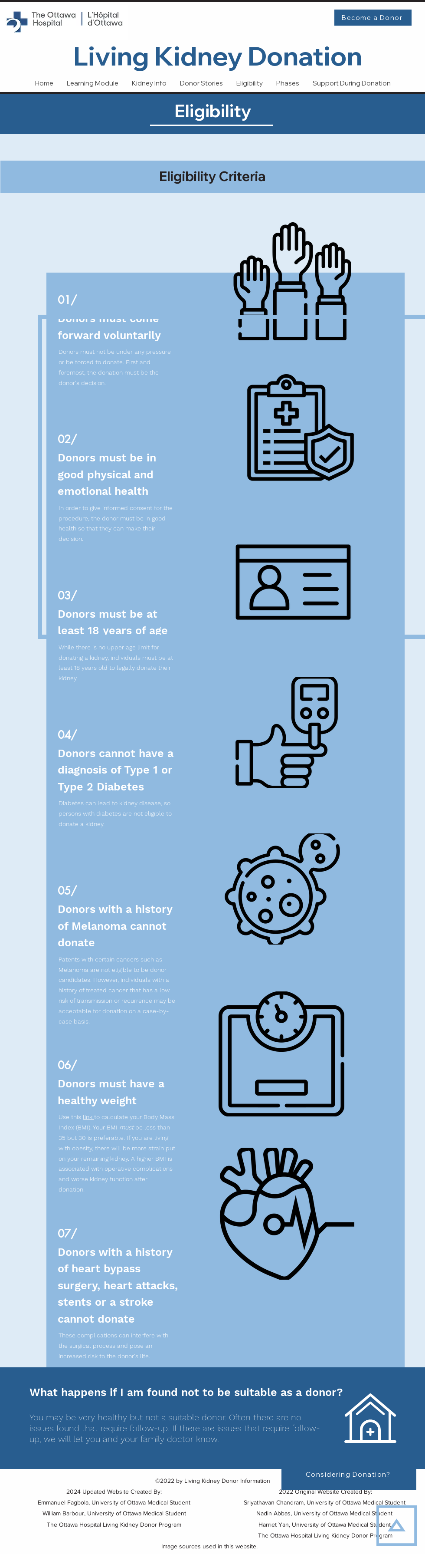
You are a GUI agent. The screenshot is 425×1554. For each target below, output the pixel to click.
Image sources (181, 1546)
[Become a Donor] (373, 18)
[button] (351, 83)
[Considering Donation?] (348, 1474)
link (88, 1116)
